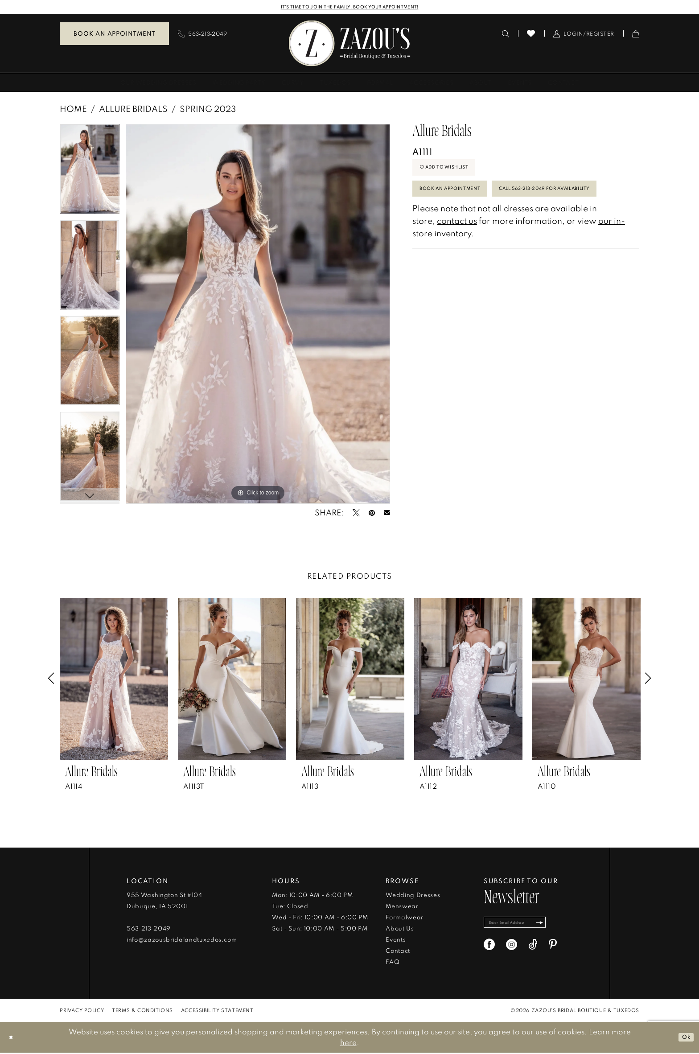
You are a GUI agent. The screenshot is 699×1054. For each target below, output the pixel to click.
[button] (583, 35)
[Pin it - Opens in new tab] (372, 514)
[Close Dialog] (13, 1038)
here (348, 1043)
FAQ (392, 963)
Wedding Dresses (413, 896)
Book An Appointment (463, 203)
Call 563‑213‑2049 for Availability (484, 232)
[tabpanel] (89, 173)
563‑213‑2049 (149, 930)
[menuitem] (114, 35)
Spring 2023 (208, 109)
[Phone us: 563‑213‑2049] (202, 35)
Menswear (402, 907)
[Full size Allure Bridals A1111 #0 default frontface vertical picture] (258, 314)
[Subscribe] (563, 926)
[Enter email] (527, 926)
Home (73, 109)
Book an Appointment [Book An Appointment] (114, 35)
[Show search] (505, 35)
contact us (457, 267)
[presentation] (114, 680)
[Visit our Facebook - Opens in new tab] (489, 950)
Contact (398, 952)
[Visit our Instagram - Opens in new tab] (511, 950)
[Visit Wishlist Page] (531, 34)
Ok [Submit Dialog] (683, 1038)
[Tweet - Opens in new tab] (356, 514)
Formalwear (405, 918)
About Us (400, 930)
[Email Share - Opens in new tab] (387, 514)
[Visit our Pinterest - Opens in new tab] (553, 950)
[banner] (350, 44)
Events (396, 941)
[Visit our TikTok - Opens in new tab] (533, 950)
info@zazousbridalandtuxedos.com (182, 941)
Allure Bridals (133, 109)
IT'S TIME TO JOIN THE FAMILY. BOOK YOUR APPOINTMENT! (349, 8)
